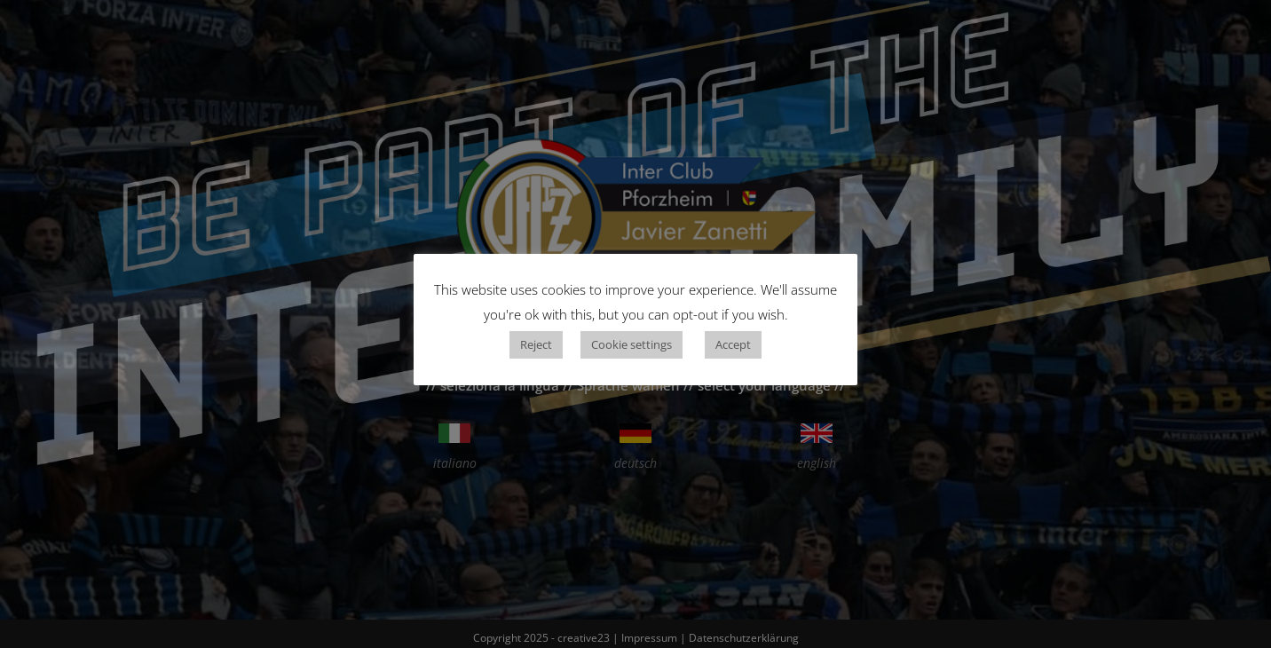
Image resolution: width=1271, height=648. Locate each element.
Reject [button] (536, 344)
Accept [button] (733, 344)
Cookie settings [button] (631, 344)
